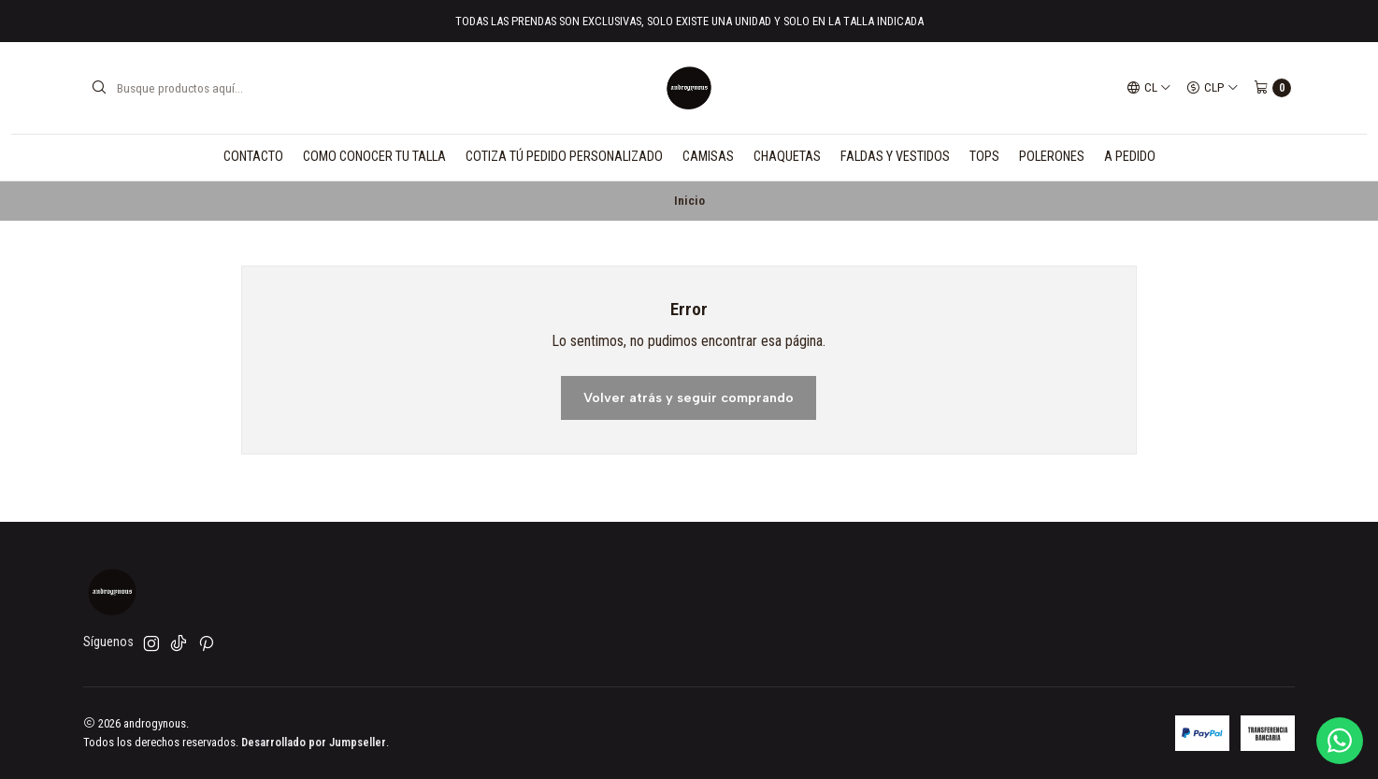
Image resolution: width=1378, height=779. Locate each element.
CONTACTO (253, 157)
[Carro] (1272, 88)
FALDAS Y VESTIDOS (895, 157)
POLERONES (1051, 157)
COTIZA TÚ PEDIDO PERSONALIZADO (564, 157)
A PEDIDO (1130, 157)
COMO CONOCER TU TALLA (374, 157)
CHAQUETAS (787, 157)
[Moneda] (1212, 88)
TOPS (984, 157)
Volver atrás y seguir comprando (688, 397)
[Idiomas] (1149, 88)
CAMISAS (708, 157)
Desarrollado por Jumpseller (313, 742)
